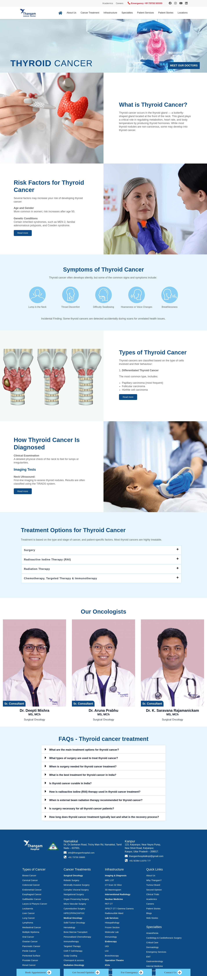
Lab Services (111, 919)
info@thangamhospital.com (82, 854)
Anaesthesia (152, 934)
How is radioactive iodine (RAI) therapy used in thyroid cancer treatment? (94, 792)
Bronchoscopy (112, 957)
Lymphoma (27, 924)
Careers (119, 3)
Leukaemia (27, 909)
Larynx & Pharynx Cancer (34, 905)
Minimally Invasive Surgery (76, 886)
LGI (106, 952)
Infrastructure (110, 12)
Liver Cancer (28, 914)
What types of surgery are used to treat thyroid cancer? (83, 759)
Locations (183, 12)
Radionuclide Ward (114, 914)
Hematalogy (69, 928)
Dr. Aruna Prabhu (103, 713)
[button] (24, 233)
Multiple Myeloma (30, 933)
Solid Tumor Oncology (74, 924)
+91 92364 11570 (138, 862)
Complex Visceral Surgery (76, 891)
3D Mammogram (113, 891)
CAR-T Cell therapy (73, 952)
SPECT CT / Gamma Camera (119, 909)
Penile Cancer (29, 952)
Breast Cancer (29, 876)
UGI (107, 947)
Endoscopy (111, 942)
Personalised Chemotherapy (77, 938)
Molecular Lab (112, 933)
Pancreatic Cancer (31, 947)
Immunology (111, 938)
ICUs (107, 966)
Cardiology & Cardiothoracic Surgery (163, 939)
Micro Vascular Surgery (75, 905)
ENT (148, 958)
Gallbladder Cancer (31, 900)
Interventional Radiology (117, 895)
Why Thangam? (154, 881)
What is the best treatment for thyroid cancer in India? (82, 776)
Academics (107, 3)
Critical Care (152, 943)
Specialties (127, 12)
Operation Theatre (114, 961)
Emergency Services (156, 953)
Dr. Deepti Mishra (34, 713)
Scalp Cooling (70, 957)
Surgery (30, 550)
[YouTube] (181, 3)
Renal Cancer (29, 966)
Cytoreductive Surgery (74, 909)
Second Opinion (154, 891)
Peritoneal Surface (31, 957)
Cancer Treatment (90, 12)
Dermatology (152, 948)
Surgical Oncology (73, 876)
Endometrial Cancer (32, 891)
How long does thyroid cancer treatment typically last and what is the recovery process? (104, 818)
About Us (71, 12)
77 (150, 862)
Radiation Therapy (38, 569)
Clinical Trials (152, 895)
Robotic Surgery (71, 881)
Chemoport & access (74, 961)
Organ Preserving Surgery (76, 900)
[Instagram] (170, 3)
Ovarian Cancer (30, 942)
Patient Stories (165, 12)
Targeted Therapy (72, 947)
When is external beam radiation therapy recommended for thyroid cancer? (95, 801)
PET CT (109, 905)
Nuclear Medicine (114, 900)
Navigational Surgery (74, 895)
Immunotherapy (71, 942)
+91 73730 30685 (77, 858)
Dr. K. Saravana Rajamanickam (172, 713)
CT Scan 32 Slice (113, 886)
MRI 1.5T (109, 881)
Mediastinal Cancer (31, 928)
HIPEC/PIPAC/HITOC (74, 914)
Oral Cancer (28, 938)
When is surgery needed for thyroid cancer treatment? (83, 767)
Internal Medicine (154, 967)
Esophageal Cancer (31, 895)
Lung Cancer (28, 919)
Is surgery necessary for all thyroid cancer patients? (81, 809)
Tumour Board (153, 886)
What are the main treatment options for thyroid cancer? (84, 750)
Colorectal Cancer (31, 886)
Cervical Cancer (30, 881)
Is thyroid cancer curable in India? (70, 784)
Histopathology (112, 924)
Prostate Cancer (30, 961)
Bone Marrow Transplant (75, 933)
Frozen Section (112, 928)
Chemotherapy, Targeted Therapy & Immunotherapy (63, 579)
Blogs (149, 914)
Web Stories (152, 919)
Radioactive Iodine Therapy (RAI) (49, 560)
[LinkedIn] (186, 3)
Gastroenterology (154, 962)
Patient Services (145, 12)
